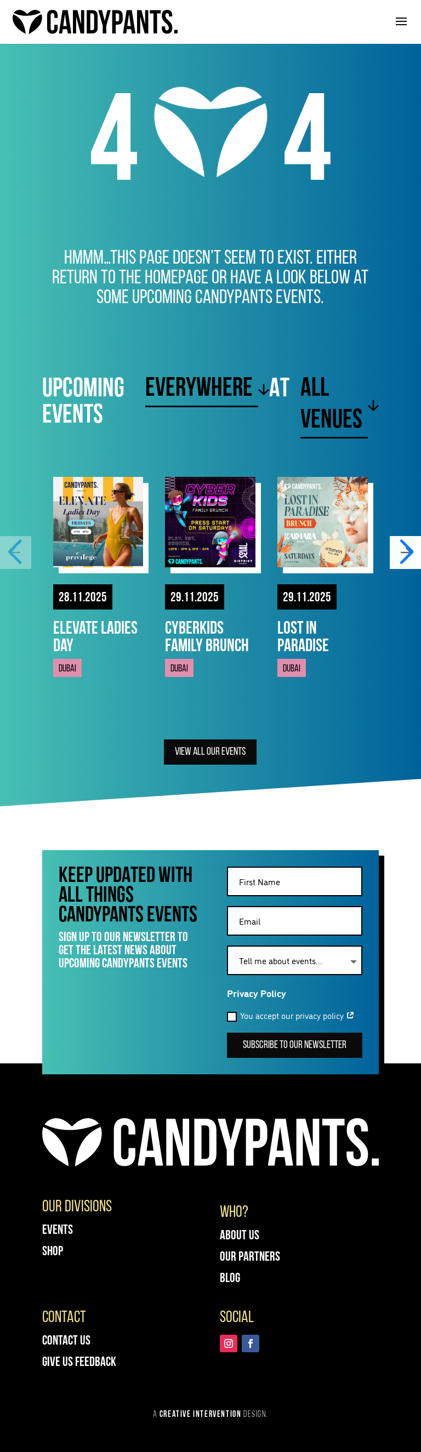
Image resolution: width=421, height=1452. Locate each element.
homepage (176, 278)
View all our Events (210, 752)
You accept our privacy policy (291, 1015)
